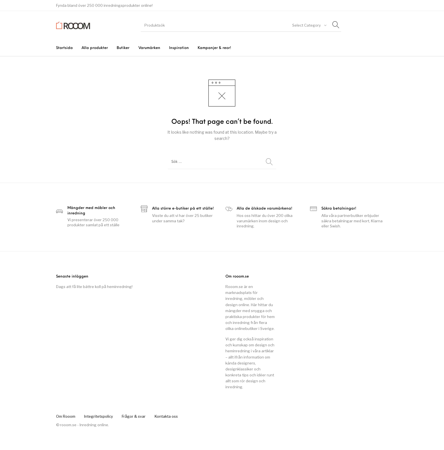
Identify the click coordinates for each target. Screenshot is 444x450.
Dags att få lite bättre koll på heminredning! (94, 286)
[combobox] (309, 25)
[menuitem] (64, 48)
